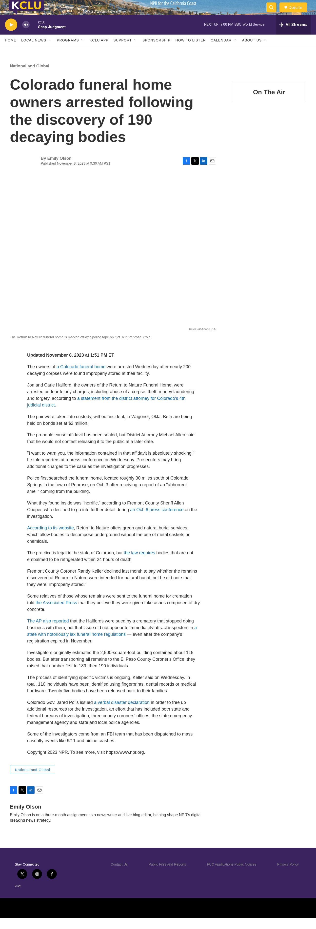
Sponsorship (156, 51)
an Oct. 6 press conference (156, 520)
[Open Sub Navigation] (50, 51)
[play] (11, 36)
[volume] (26, 35)
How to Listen (191, 51)
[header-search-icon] (273, 13)
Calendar (221, 51)
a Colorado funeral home (81, 377)
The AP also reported (48, 632)
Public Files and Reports (167, 875)
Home (10, 51)
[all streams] (293, 36)
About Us (252, 51)
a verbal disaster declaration (122, 713)
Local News (33, 51)
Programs (68, 51)
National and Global (29, 77)
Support (122, 51)
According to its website (50, 539)
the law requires (139, 563)
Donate (298, 13)
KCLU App (99, 51)
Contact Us (119, 875)
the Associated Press (56, 613)
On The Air (269, 103)
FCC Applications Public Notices (231, 875)
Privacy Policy (288, 875)
